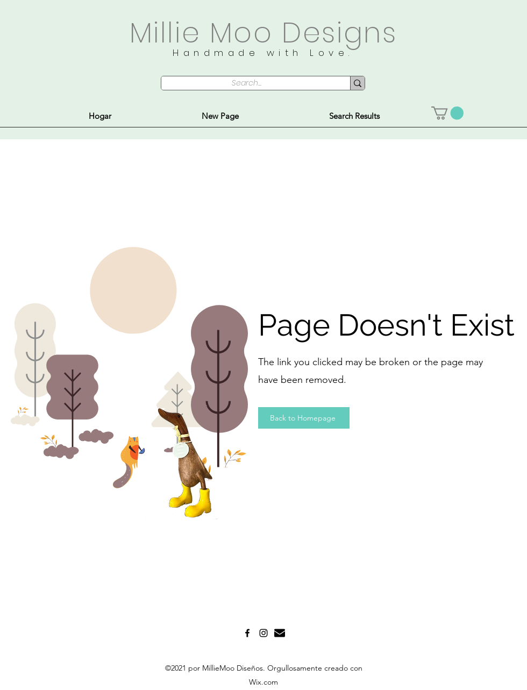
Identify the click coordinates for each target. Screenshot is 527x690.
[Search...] (246, 83)
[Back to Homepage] (304, 418)
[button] (447, 112)
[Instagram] (263, 633)
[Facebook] (247, 633)
